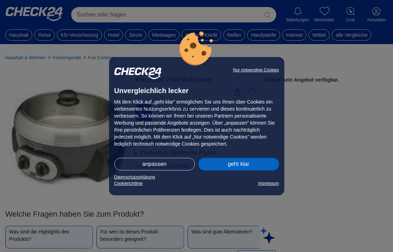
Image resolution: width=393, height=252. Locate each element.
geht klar (238, 164)
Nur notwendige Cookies (256, 70)
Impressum (268, 183)
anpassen (154, 164)
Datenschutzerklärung (134, 177)
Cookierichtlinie (128, 183)
